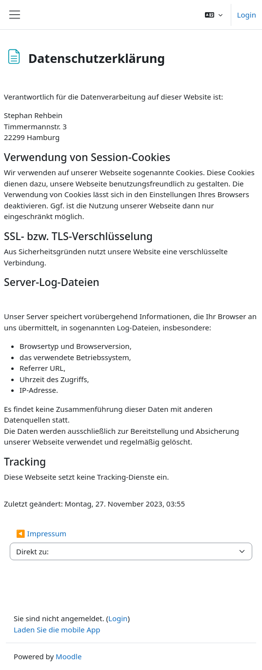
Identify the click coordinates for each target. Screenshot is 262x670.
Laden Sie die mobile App (57, 629)
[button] (214, 14)
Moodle (68, 656)
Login (246, 15)
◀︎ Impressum (41, 533)
